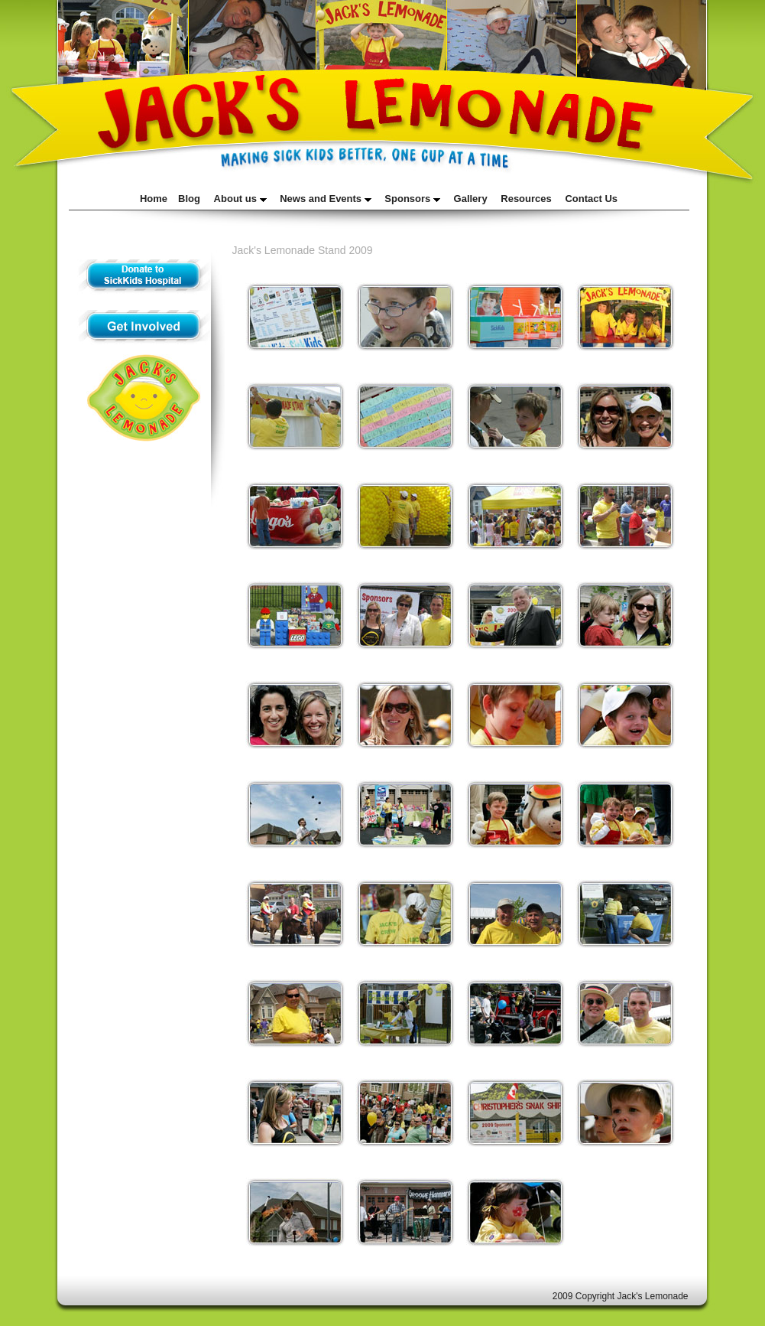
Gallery (471, 198)
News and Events (325, 198)
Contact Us (591, 198)
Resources (526, 198)
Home (153, 198)
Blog (189, 198)
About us (240, 198)
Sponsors (412, 198)
